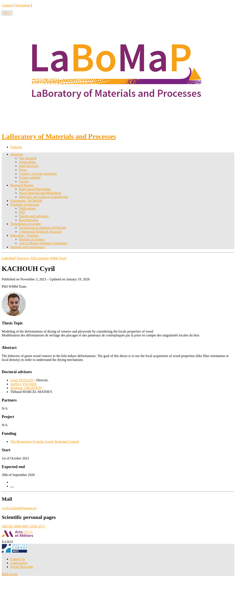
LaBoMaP (9, 258)
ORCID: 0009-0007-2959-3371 (23, 526)
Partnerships (27, 162)
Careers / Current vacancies (38, 173)
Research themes (21, 185)
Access (24, 181)
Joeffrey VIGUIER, (23, 384)
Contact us (17, 559)
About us (16, 154)
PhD (22, 212)
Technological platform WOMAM (42, 228)
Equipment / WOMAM (26, 200)
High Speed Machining (35, 189)
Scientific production (24, 204)
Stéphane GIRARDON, (26, 388)
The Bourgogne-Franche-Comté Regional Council (44, 441)
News (23, 170)
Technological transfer (25, 224)
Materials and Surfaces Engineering (43, 197)
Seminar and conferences (27, 247)
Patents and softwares (34, 216)
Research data (28, 220)
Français (16, 147)
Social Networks (21, 567)
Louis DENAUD (21, 380)
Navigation (22, 5)
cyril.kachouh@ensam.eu (19, 508)
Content (7, 5)
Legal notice (18, 563)
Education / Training (24, 235)
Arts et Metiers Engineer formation (43, 243)
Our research (27, 158)
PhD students (40, 258)
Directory (23, 258)
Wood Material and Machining (40, 193)
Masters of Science (32, 239)
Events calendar (30, 177)
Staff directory (29, 166)
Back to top (10, 574)
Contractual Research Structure (40, 231)
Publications (27, 208)
